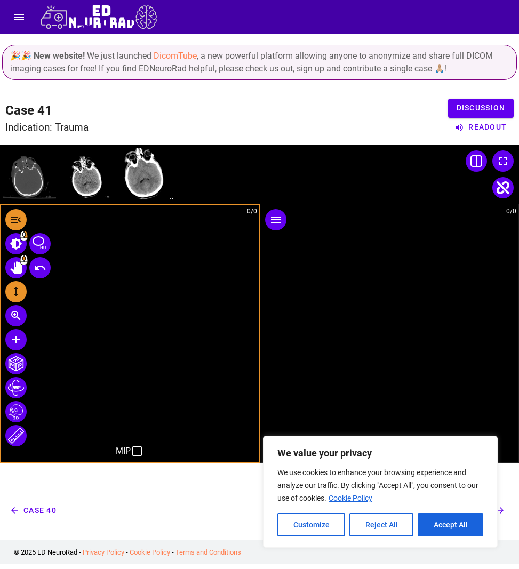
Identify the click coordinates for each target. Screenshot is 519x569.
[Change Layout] (476, 161)
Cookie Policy (350, 498)
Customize (311, 524)
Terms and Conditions (208, 552)
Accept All (451, 524)
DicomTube (175, 56)
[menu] (19, 17)
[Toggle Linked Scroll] (503, 187)
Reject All (381, 524)
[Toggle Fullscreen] (503, 161)
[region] (380, 492)
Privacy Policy (103, 552)
